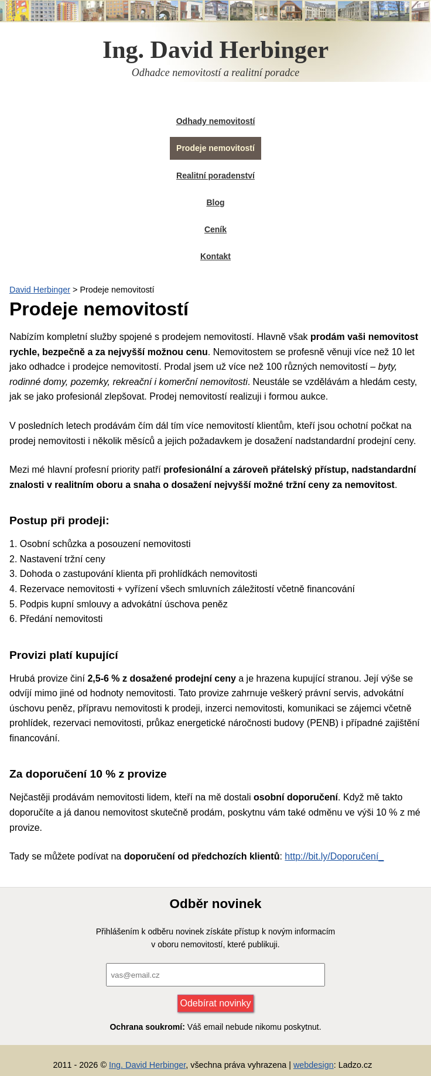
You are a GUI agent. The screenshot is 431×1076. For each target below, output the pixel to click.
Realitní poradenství (215, 175)
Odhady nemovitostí (215, 121)
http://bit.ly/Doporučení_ (334, 856)
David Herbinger (39, 289)
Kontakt (215, 256)
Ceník (215, 229)
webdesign (313, 1065)
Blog (215, 202)
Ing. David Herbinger (147, 1065)
